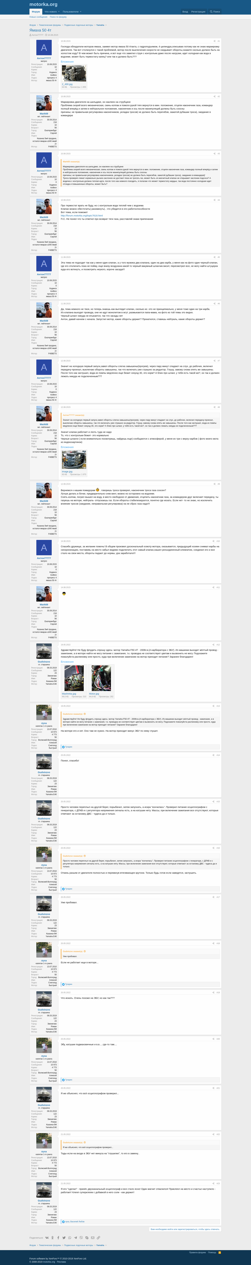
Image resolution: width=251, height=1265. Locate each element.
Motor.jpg (94, 693)
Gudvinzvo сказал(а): (73, 714)
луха (44, 723)
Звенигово (52, 676)
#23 (218, 1183)
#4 (219, 200)
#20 (218, 1039)
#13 (218, 706)
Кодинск (53, 72)
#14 (218, 755)
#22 (218, 1134)
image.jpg (67, 471)
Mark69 (44, 113)
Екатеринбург (51, 130)
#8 (219, 407)
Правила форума (197, 1252)
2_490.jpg (67, 84)
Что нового (51, 11)
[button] (58, 12)
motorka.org (49, 1262)
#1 (219, 41)
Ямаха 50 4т (40, 30)
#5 (219, 257)
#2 (219, 96)
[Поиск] (215, 12)
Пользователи (70, 11)
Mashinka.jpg (69, 693)
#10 (218, 541)
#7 (219, 361)
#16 (218, 848)
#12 (218, 645)
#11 (218, 587)
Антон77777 (37, 35)
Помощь (212, 1252)
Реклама (61, 1262)
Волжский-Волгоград (47, 740)
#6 (219, 304)
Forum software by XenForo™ (58, 1258)
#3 (219, 154)
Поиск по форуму (58, 17)
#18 (218, 943)
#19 (218, 992)
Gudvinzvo (44, 661)
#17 (218, 897)
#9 (219, 484)
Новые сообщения (38, 17)
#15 (218, 801)
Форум (36, 11)
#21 (218, 1088)
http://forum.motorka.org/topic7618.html (82, 215)
